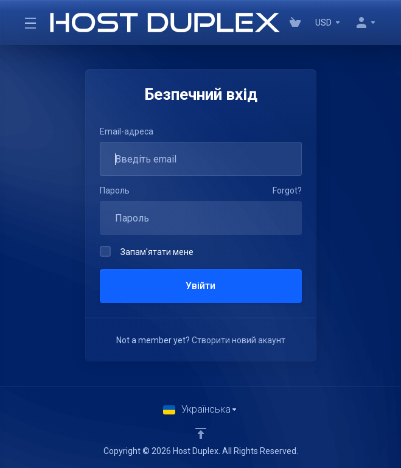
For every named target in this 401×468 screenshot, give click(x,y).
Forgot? (287, 190)
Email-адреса (126, 131)
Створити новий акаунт (238, 340)
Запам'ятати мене (147, 251)
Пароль (115, 190)
